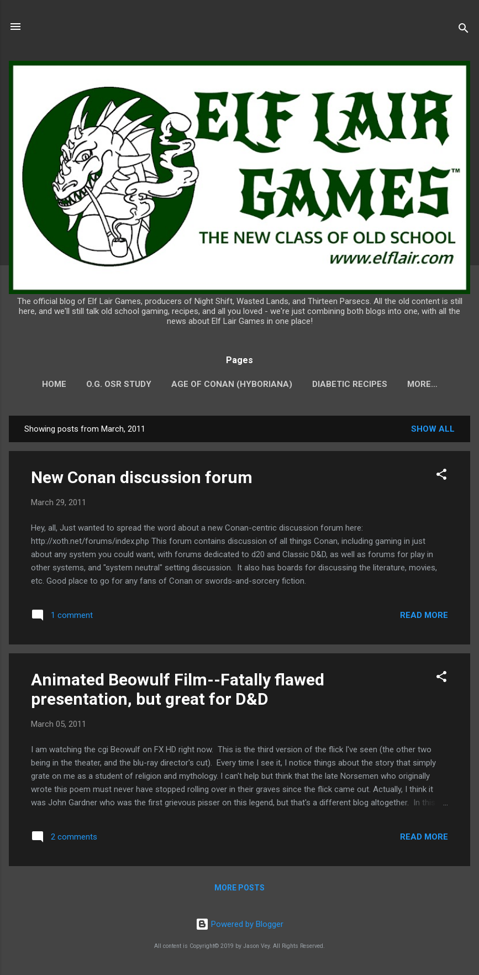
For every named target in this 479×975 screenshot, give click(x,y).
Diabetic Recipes (349, 384)
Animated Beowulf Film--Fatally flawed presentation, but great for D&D (177, 689)
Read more (424, 615)
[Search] (463, 30)
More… (422, 384)
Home (54, 384)
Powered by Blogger (239, 924)
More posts (239, 887)
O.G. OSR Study (118, 384)
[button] (441, 476)
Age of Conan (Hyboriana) (231, 384)
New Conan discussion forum (141, 477)
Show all (433, 429)
